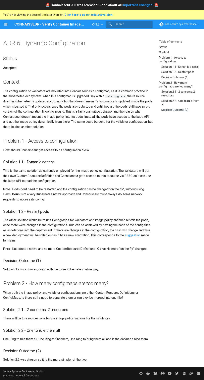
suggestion (132, 235)
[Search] (129, 24)
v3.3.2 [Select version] (95, 24)
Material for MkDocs (27, 375)
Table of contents (170, 41)
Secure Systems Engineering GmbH (23, 371)
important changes (137, 5)
